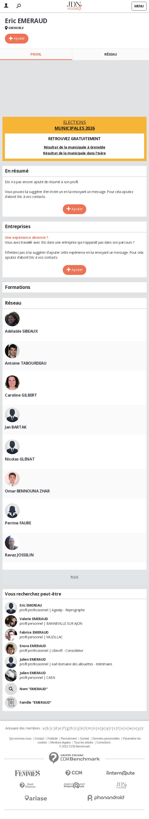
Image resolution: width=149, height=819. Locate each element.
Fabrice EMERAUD (34, 632)
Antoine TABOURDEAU (25, 363)
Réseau (110, 54)
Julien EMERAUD (33, 659)
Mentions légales (60, 742)
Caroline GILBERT (21, 395)
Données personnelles (106, 738)
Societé (84, 738)
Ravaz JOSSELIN (19, 555)
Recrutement (69, 738)
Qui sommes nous (20, 738)
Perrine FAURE (18, 523)
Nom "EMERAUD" (34, 688)
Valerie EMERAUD (34, 618)
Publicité (53, 738)
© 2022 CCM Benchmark (74, 746)
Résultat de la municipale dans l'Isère (74, 153)
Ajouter (19, 38)
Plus (74, 577)
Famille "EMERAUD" (35, 702)
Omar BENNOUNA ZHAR (27, 491)
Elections (74, 125)
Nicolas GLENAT (20, 459)
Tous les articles (83, 742)
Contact (39, 738)
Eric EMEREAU (31, 605)
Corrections (104, 742)
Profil (35, 54)
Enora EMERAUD (33, 645)
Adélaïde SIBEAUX (21, 331)
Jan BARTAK (15, 427)
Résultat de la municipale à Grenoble (74, 147)
